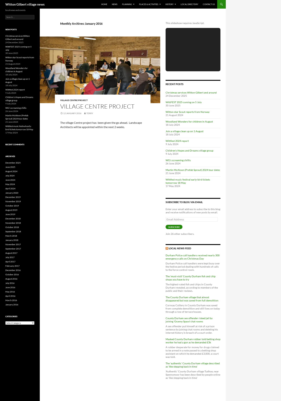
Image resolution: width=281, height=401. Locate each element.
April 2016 (10, 296)
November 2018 (13, 223)
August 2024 (11, 171)
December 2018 (13, 218)
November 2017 (13, 244)
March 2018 (11, 235)
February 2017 (12, 266)
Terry (89, 113)
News (114, 4)
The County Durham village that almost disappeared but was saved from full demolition (192, 299)
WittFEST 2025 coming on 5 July (184, 102)
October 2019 (12, 205)
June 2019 (10, 214)
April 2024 (10, 188)
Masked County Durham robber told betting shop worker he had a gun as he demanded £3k (193, 341)
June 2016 (10, 287)
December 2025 (13, 162)
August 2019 (11, 210)
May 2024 (10, 184)
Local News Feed (180, 248)
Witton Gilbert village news (25, 4)
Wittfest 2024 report (177, 140)
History (169, 4)
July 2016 (10, 283)
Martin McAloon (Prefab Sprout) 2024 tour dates (193, 169)
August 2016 (11, 278)
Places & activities (148, 4)
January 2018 (11, 240)
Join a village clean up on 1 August (184, 131)
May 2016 (10, 291)
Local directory (189, 4)
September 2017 (13, 248)
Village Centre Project (97, 106)
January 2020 (11, 192)
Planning (127, 4)
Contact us (209, 4)
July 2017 (10, 257)
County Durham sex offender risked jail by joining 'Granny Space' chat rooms (189, 320)
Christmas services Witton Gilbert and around (191, 92)
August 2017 (11, 253)
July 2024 (10, 175)
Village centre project (74, 100)
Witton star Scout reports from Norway (187, 111)
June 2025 (10, 167)
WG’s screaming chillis (178, 160)
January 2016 (11, 304)
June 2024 (10, 180)
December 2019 (13, 197)
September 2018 (13, 231)
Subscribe (174, 227)
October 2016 (12, 274)
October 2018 (12, 227)
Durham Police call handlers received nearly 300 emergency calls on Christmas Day (193, 257)
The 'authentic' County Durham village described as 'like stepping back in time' (193, 365)
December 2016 (13, 270)
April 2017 (10, 261)
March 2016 (11, 300)
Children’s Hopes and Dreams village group (189, 150)
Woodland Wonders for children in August (189, 121)
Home (104, 4)
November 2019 (13, 201)
